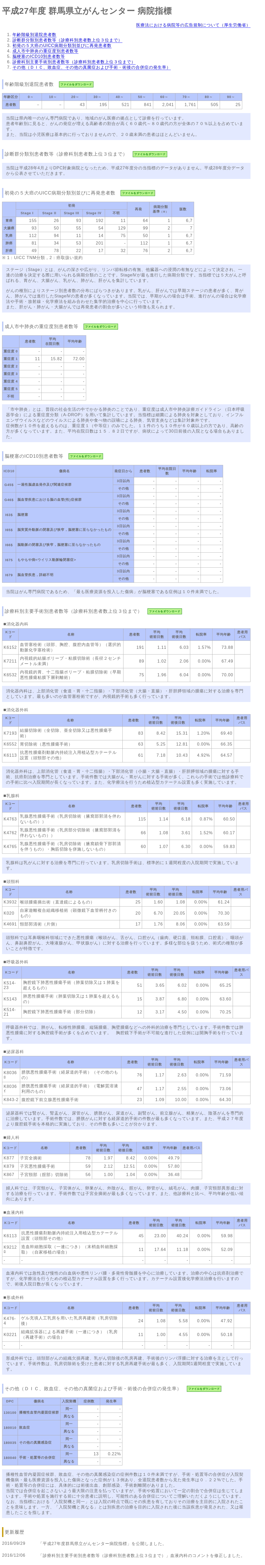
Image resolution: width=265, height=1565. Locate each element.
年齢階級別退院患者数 (34, 34)
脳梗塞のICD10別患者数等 (38, 56)
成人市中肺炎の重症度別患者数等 (45, 51)
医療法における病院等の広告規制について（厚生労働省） (193, 25)
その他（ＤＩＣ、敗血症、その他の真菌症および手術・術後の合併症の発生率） (91, 67)
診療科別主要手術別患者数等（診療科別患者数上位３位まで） (74, 62)
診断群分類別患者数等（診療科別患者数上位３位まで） (67, 40)
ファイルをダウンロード (76, 84)
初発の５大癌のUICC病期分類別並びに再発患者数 (62, 45)
